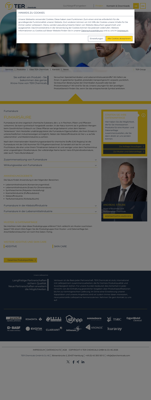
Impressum (122, 31)
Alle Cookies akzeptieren (119, 38)
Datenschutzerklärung (92, 31)
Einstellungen (96, 38)
